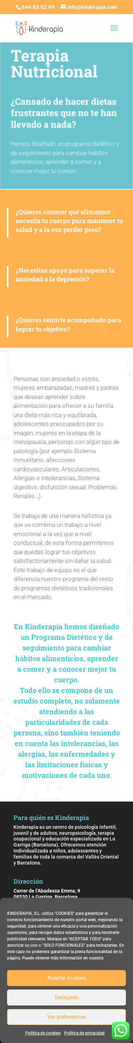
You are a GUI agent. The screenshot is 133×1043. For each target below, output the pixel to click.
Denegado (67, 997)
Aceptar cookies (66, 978)
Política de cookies (43, 1033)
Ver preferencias (66, 1017)
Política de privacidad (84, 1033)
